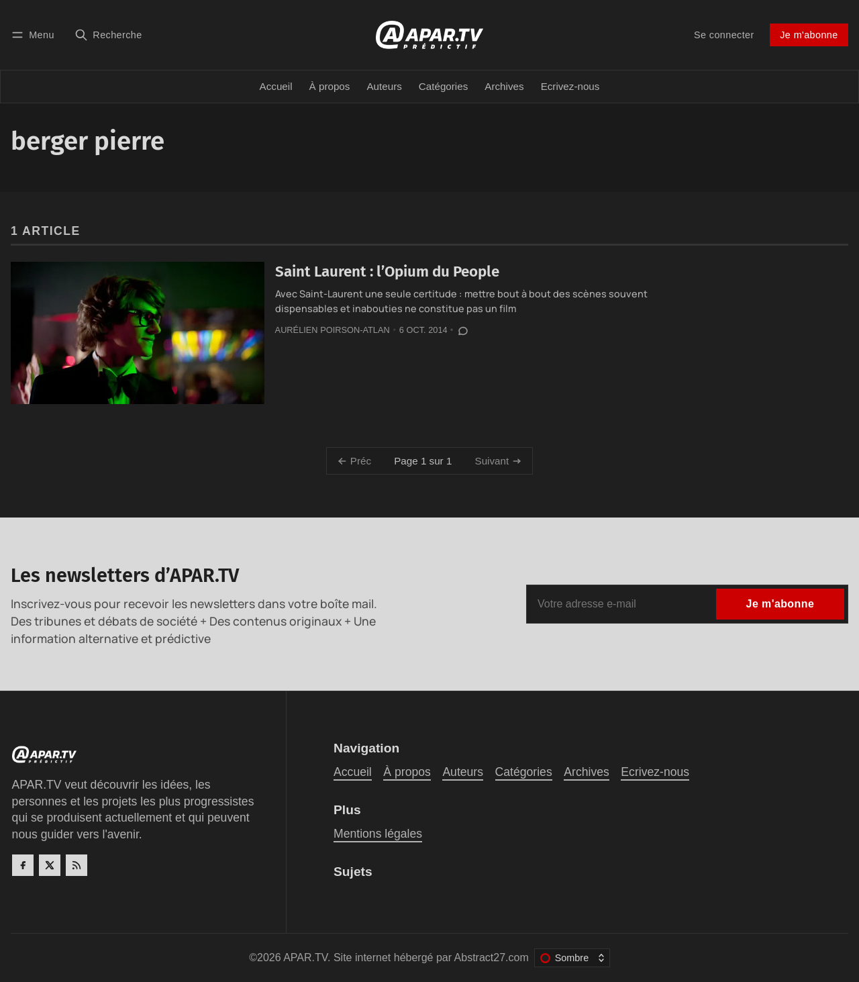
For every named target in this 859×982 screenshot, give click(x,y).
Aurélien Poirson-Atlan (332, 330)
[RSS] (76, 865)
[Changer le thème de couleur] (572, 958)
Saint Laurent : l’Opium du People (387, 271)
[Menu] (35, 35)
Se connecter (724, 35)
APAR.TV (305, 957)
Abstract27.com (491, 957)
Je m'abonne (809, 35)
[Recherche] (108, 35)
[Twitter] (49, 865)
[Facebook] (23, 865)
